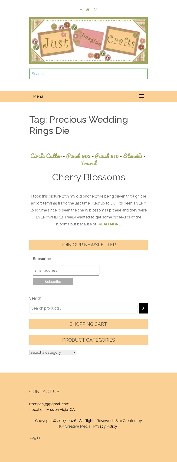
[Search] (143, 308)
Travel (88, 163)
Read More (110, 224)
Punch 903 (80, 155)
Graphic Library (88, 454)
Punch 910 (109, 155)
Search (35, 298)
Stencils (135, 155)
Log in (34, 437)
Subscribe (42, 259)
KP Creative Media (74, 426)
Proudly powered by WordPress (68, 449)
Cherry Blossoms (88, 177)
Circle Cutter (48, 155)
